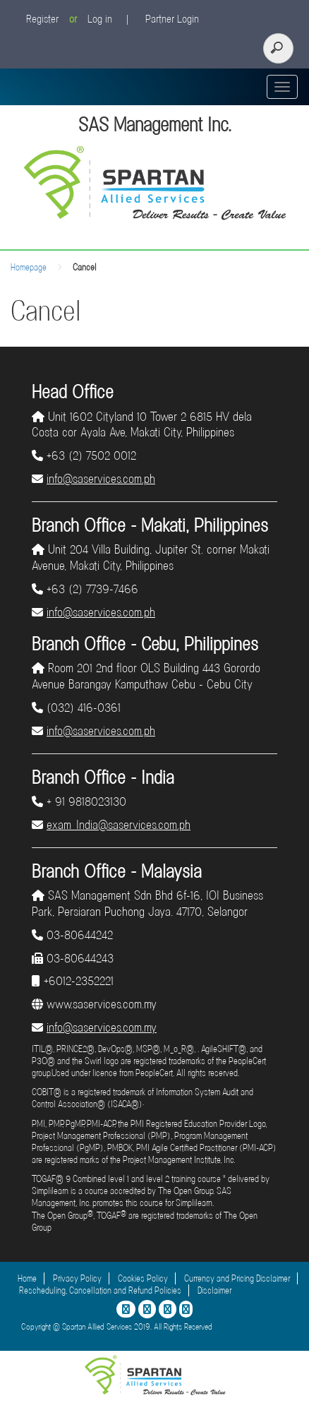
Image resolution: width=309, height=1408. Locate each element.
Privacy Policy (77, 1278)
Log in (99, 19)
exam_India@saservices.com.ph (118, 825)
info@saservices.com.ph (101, 479)
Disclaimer (214, 1290)
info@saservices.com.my (102, 1027)
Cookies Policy (143, 1278)
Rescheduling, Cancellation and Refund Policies (100, 1290)
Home (27, 1278)
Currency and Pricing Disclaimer (237, 1278)
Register (42, 19)
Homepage (29, 267)
